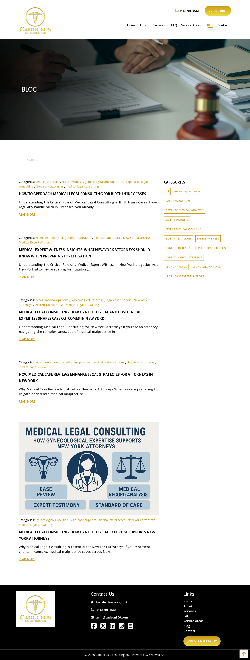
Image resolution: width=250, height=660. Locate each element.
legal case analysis (48, 362)
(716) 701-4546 (187, 11)
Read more (27, 214)
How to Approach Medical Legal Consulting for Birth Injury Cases (82, 194)
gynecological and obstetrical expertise (112, 182)
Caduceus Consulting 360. (113, 655)
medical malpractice (107, 238)
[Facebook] (95, 627)
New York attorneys (49, 186)
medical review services (108, 362)
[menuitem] (131, 25)
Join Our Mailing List (202, 641)
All (167, 191)
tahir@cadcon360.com (111, 617)
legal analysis (176, 266)
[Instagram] (123, 627)
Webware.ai (157, 655)
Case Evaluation (178, 201)
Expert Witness (72, 182)
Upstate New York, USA (111, 602)
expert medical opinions (52, 300)
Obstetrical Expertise (49, 305)
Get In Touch (218, 11)
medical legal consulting (82, 186)
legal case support (118, 300)
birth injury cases (47, 182)
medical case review (32, 367)
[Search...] (125, 160)
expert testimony (47, 238)
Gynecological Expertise (87, 300)
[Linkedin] (113, 627)
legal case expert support (185, 276)
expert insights (177, 219)
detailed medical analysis (185, 210)
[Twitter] (104, 627)
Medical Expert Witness (35, 242)
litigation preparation (76, 238)
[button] (243, 654)
